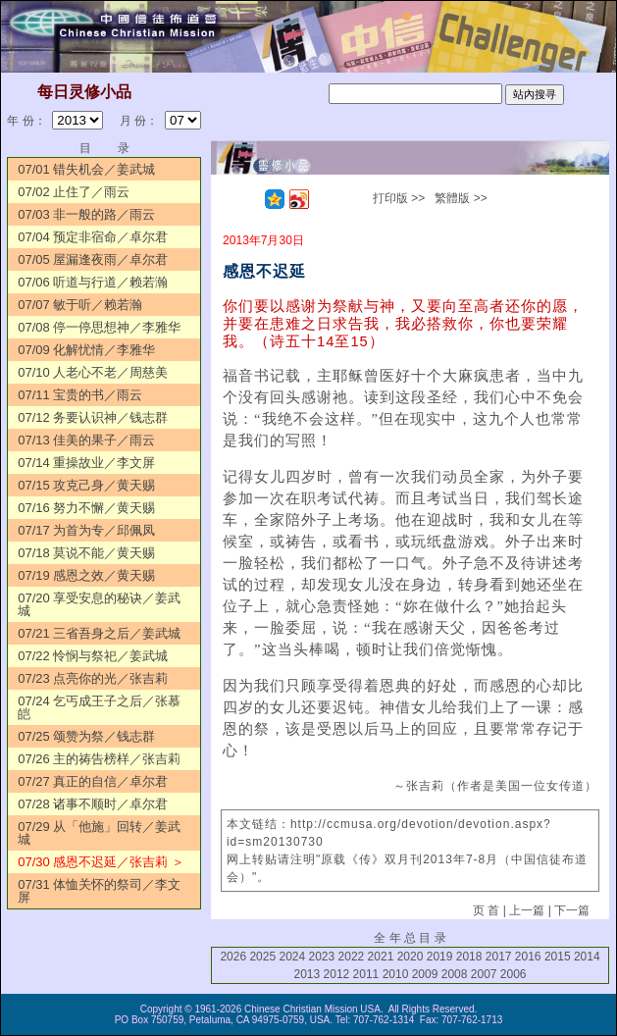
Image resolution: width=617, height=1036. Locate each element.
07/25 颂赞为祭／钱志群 (86, 736)
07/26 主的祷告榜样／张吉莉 (99, 758)
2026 (233, 956)
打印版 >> (399, 198)
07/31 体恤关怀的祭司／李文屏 (99, 891)
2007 (484, 974)
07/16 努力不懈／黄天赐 (86, 507)
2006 (513, 974)
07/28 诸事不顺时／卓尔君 (93, 804)
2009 (425, 974)
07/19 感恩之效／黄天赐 (86, 575)
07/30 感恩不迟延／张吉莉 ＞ (101, 862)
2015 (557, 956)
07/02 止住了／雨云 (73, 191)
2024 (292, 956)
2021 (381, 956)
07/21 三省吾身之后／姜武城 (99, 633)
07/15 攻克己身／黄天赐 (86, 485)
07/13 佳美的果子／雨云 (86, 440)
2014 (587, 956)
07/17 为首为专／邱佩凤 (86, 530)
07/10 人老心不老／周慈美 (93, 372)
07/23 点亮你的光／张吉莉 (93, 678)
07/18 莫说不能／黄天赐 (86, 552)
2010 (396, 974)
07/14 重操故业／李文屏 (86, 462)
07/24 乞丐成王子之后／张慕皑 (99, 707)
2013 (307, 974)
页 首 (486, 910)
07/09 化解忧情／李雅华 (86, 349)
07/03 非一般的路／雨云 (86, 214)
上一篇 (526, 910)
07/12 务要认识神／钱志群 (93, 417)
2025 (262, 956)
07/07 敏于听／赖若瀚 (80, 304)
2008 (454, 974)
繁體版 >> (461, 198)
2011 (366, 974)
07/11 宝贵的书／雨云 (80, 395)
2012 (337, 974)
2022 (351, 956)
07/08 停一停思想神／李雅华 (99, 327)
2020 (410, 956)
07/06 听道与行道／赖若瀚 (93, 282)
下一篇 (572, 910)
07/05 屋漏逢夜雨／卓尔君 (93, 259)
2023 (322, 956)
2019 (440, 956)
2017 (499, 956)
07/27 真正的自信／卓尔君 (93, 781)
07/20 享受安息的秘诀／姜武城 (99, 604)
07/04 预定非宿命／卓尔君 (93, 237)
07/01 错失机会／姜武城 (86, 169)
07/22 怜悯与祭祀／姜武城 (93, 655)
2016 (528, 956)
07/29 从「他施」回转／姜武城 (99, 833)
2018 (469, 956)
